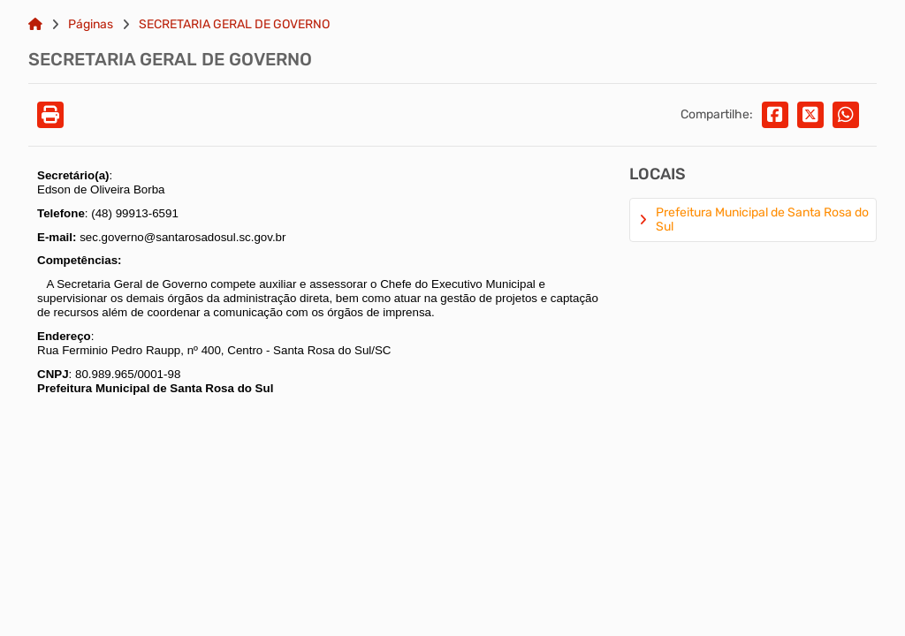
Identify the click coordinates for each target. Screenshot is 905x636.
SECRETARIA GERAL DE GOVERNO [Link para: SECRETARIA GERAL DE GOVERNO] (234, 25)
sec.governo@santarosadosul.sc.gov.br (182, 237)
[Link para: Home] (35, 25)
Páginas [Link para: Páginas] (90, 25)
